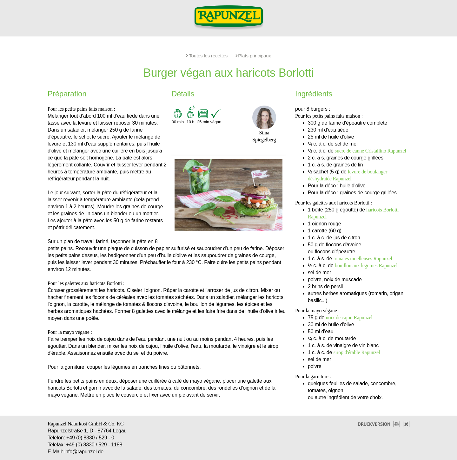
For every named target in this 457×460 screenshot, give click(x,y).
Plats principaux (253, 55)
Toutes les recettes (207, 55)
